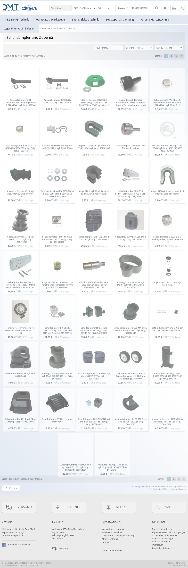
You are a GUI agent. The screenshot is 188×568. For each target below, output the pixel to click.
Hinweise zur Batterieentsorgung (118, 535)
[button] (60, 7)
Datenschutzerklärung (163, 529)
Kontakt (106, 542)
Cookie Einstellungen (162, 547)
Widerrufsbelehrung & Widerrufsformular (162, 540)
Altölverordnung (110, 538)
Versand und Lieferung (113, 529)
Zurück (11, 497)
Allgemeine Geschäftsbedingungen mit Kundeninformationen (169, 534)
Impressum (157, 544)
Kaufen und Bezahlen (112, 532)
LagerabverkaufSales (18, 28)
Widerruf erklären (112, 550)
